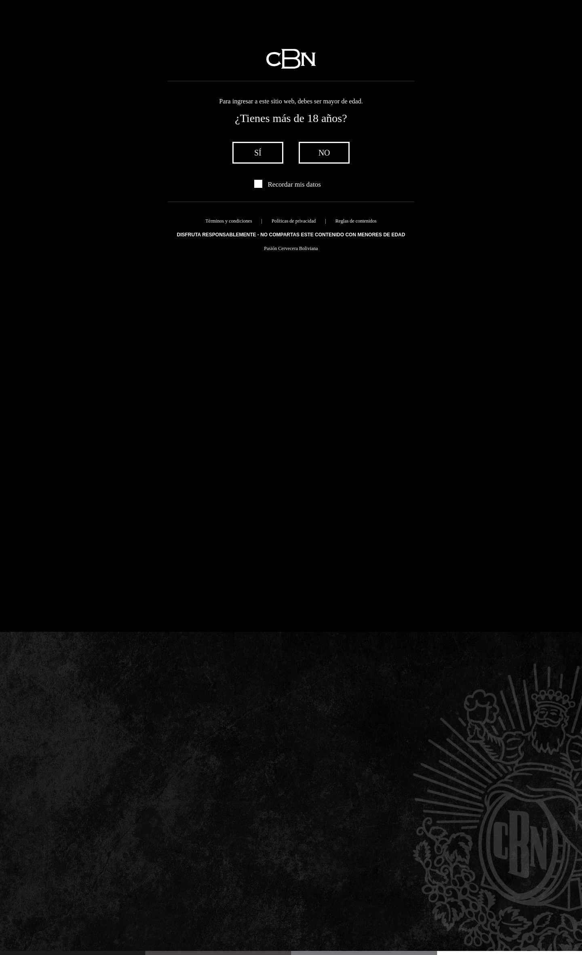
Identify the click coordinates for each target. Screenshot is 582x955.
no (324, 152)
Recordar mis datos (294, 184)
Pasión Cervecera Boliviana (291, 248)
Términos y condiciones (228, 221)
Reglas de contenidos (356, 221)
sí (257, 152)
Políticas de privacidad (294, 221)
